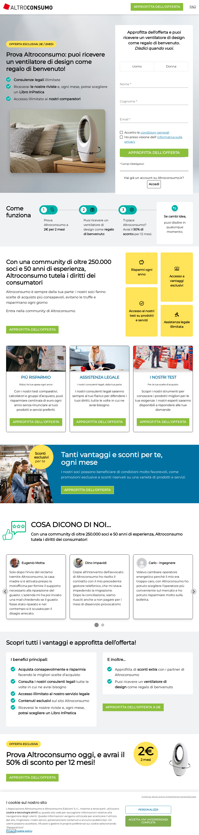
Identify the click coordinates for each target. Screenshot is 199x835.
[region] (99, 813)
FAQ (193, 7)
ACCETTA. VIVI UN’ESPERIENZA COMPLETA (148, 821)
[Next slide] (194, 591)
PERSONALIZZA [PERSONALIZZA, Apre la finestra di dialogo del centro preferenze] (148, 809)
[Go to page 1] (96, 625)
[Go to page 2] (102, 624)
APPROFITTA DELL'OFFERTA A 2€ (133, 707)
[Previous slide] (5, 591)
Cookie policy (24, 831)
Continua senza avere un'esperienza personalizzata (169, 796)
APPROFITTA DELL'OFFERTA (157, 7)
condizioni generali (155, 132)
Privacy (10, 831)
